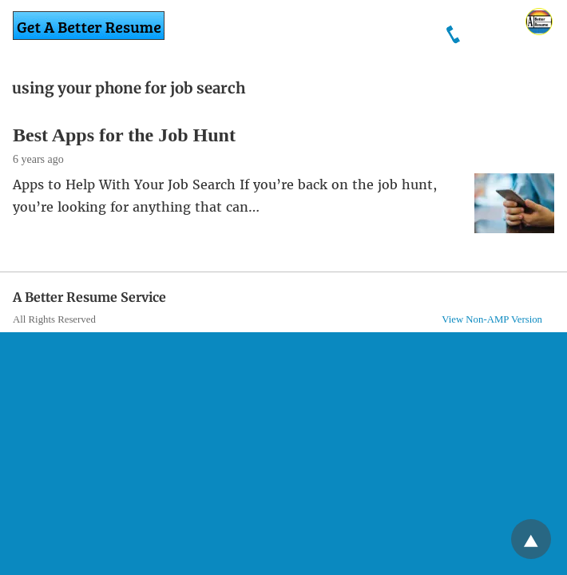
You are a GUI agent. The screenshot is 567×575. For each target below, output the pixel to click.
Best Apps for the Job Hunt (124, 135)
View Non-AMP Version (492, 319)
